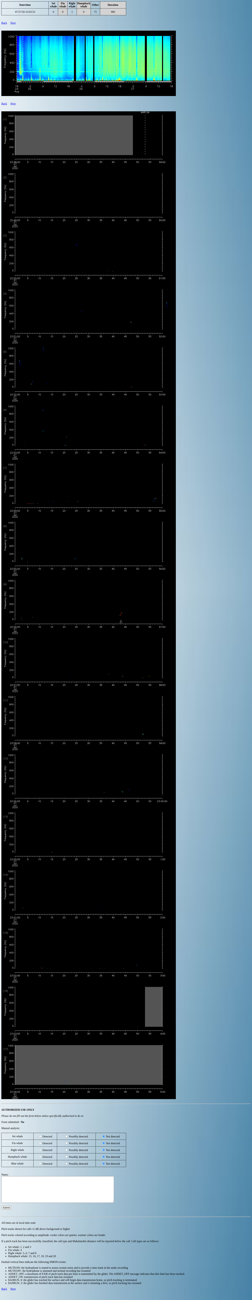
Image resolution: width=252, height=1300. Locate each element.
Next (13, 22)
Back (4, 22)
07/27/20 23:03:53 (25, 11)
